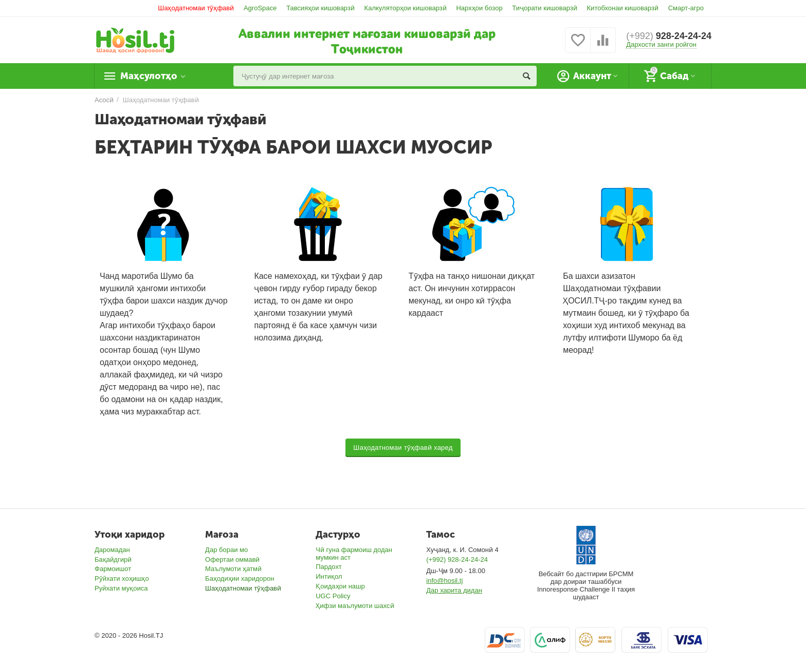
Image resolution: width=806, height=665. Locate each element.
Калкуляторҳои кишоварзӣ (405, 8)
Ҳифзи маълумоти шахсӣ (355, 606)
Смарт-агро (686, 8)
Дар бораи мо (226, 550)
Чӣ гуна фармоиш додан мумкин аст (354, 553)
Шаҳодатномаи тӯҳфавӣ (196, 8)
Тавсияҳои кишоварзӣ (320, 8)
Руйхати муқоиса (121, 588)
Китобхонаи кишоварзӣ (623, 8)
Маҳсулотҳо (148, 76)
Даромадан (112, 550)
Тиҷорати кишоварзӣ (544, 8)
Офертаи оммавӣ (232, 559)
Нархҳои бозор (479, 8)
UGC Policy (333, 596)
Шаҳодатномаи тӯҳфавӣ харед (402, 447)
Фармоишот (113, 569)
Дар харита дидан (454, 590)
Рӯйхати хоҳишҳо (122, 578)
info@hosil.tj (444, 580)
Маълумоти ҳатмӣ (233, 569)
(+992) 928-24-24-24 (457, 559)
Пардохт (329, 567)
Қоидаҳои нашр (340, 586)
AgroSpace (260, 8)
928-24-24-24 (668, 36)
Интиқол (329, 576)
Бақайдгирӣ (113, 559)
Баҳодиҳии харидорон (239, 578)
